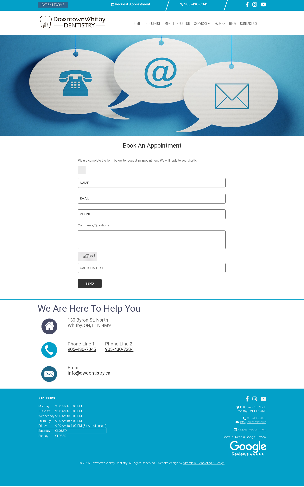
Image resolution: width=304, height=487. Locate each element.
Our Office (153, 23)
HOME (137, 23)
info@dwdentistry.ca (89, 373)
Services (202, 23)
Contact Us (248, 23)
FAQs (220, 23)
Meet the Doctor (177, 23)
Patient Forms (52, 5)
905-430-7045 (196, 4)
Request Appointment (132, 4)
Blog (232, 23)
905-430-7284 (119, 350)
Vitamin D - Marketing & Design (204, 464)
